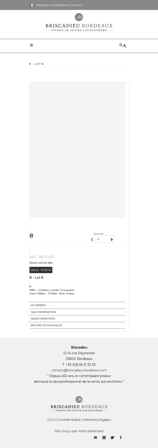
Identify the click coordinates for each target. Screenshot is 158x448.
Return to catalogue (46, 325)
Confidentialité (69, 420)
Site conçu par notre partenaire (79, 431)
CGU (51, 420)
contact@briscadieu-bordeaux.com (79, 370)
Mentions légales (97, 420)
